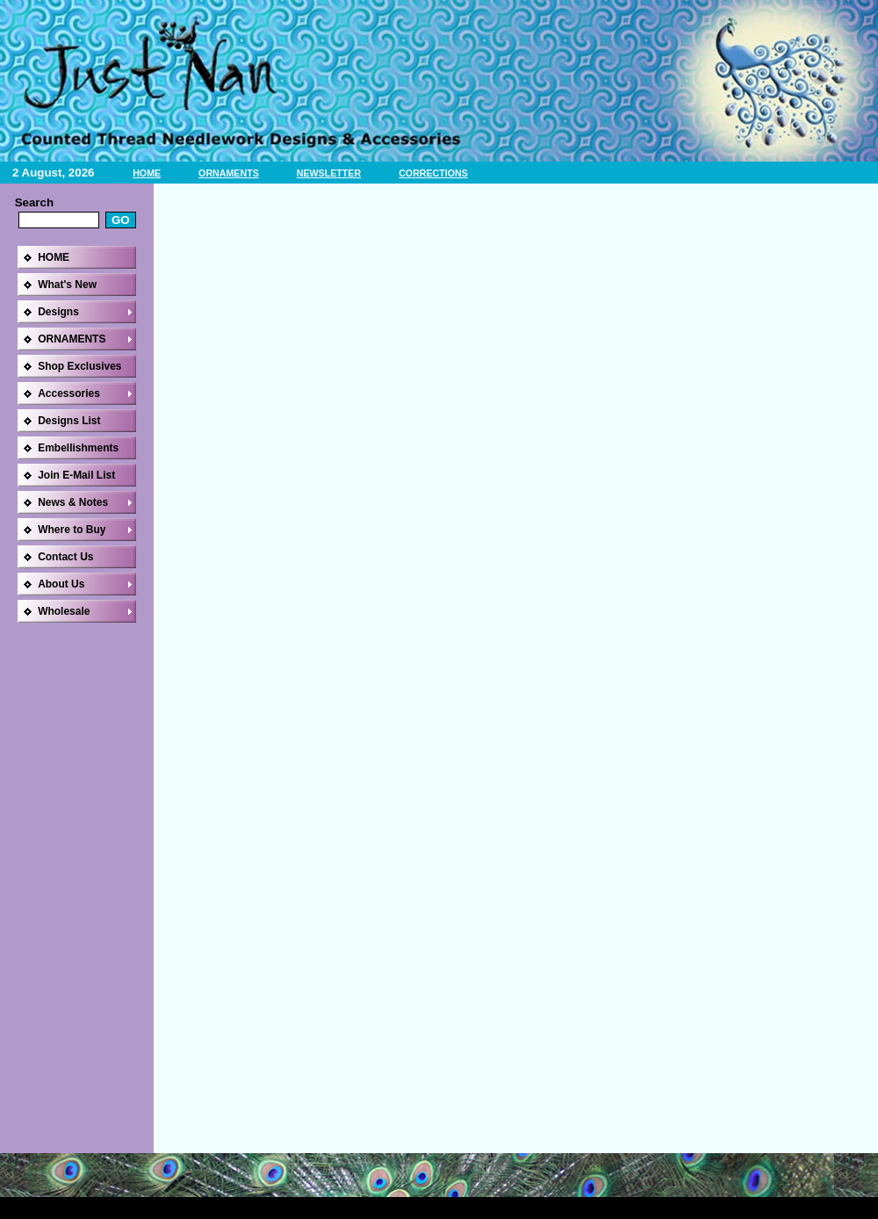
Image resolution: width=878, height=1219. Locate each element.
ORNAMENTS (228, 173)
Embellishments (78, 448)
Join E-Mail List (76, 475)
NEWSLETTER (329, 173)
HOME (147, 173)
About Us (61, 584)
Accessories (69, 393)
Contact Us (65, 557)
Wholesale (64, 611)
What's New (67, 284)
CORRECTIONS (433, 173)
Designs (58, 312)
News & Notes (73, 502)
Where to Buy (71, 529)
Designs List (69, 421)
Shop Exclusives (79, 366)
